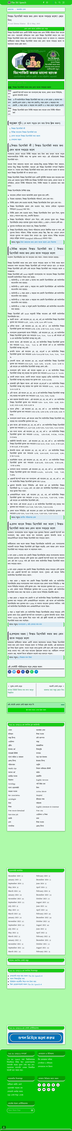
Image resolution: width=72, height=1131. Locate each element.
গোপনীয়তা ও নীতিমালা (45, 1063)
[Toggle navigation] (63, 2)
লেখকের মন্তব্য (16, 139)
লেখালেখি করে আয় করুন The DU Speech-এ (26, 976)
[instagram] (49, 1089)
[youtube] (44, 1085)
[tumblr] (53, 1085)
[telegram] (49, 1085)
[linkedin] (58, 1085)
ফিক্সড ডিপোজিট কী (18, 128)
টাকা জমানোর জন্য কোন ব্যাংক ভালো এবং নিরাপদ (38, 242)
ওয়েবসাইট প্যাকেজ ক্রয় (15, 1088)
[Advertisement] (36, 849)
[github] (53, 1089)
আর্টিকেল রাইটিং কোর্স (14, 1084)
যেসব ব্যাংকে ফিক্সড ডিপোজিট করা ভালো (25, 136)
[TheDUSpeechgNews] (35, 1037)
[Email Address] (18, 1110)
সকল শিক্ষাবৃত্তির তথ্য (17, 978)
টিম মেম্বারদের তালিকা (45, 1059)
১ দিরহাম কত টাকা (25, 657)
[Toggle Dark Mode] (56, 2)
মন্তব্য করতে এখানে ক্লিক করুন (36, 710)
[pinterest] (39, 1089)
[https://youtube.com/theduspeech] (51, 2)
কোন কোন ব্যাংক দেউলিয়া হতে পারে (36, 29)
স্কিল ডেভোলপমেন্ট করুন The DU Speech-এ (26, 984)
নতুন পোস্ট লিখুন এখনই (15, 1095)
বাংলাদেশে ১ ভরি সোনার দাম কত (30, 624)
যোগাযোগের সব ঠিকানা (45, 1066)
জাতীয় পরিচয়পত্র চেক (28, 517)
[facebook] (43, 2)
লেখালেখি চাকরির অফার (15, 1091)
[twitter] (44, 1089)
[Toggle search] (60, 2)
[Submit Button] (32, 1110)
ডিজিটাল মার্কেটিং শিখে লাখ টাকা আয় (23, 981)
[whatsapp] (47, 2)
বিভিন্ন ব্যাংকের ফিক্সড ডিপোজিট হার (24, 132)
